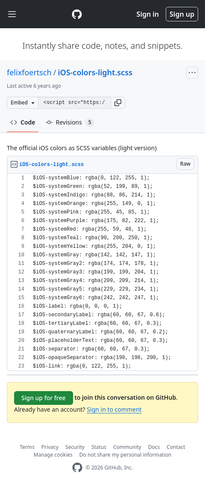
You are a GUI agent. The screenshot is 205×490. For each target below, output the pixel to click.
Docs (154, 447)
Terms (27, 447)
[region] (102, 272)
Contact (176, 447)
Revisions (70, 122)
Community (127, 447)
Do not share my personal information (125, 454)
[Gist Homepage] (77, 14)
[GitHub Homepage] (77, 467)
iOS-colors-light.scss (95, 72)
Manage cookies (53, 454)
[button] (118, 103)
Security (75, 447)
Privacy (50, 447)
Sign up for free (43, 398)
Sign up (182, 14)
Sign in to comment (114, 409)
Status (98, 447)
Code (22, 122)
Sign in (148, 14)
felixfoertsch (29, 72)
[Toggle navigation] (12, 14)
